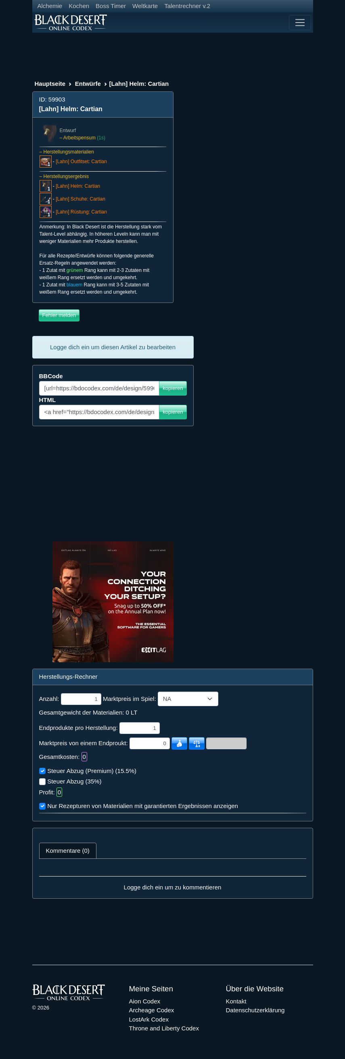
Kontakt (236, 1001)
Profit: (47, 792)
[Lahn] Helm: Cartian (78, 186)
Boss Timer (111, 5)
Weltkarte (145, 5)
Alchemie (50, 5)
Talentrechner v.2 (187, 5)
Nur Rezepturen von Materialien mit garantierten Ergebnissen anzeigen (142, 805)
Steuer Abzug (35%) (74, 781)
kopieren (173, 388)
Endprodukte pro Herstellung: (78, 727)
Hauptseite (50, 83)
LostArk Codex (149, 1019)
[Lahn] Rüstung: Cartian (81, 212)
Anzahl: (49, 698)
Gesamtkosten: (59, 756)
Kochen (79, 5)
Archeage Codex (151, 1010)
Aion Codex (145, 1001)
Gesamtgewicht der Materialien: (81, 712)
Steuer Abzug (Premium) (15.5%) (91, 770)
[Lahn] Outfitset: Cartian (81, 161)
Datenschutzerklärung (255, 1010)
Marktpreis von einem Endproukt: (83, 743)
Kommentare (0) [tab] (68, 850)
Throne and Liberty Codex (164, 1028)
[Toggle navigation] (300, 22)
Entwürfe (88, 83)
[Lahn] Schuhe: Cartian (80, 199)
